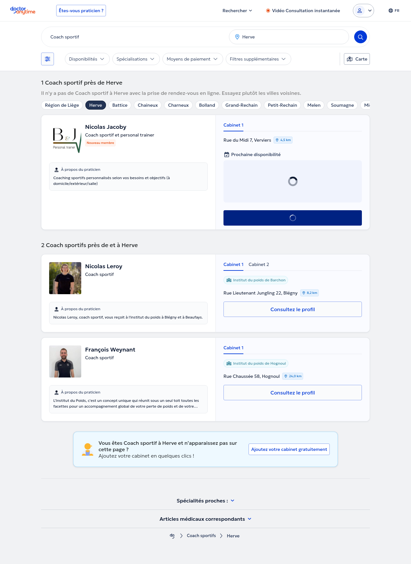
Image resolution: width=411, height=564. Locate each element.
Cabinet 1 (233, 125)
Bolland (207, 105)
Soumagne (342, 105)
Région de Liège (62, 105)
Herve (95, 105)
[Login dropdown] (363, 10)
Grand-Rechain (241, 105)
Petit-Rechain (282, 105)
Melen (313, 105)
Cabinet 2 (259, 264)
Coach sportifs (201, 536)
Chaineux (148, 105)
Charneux (178, 105)
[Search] (360, 36)
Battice (119, 105)
